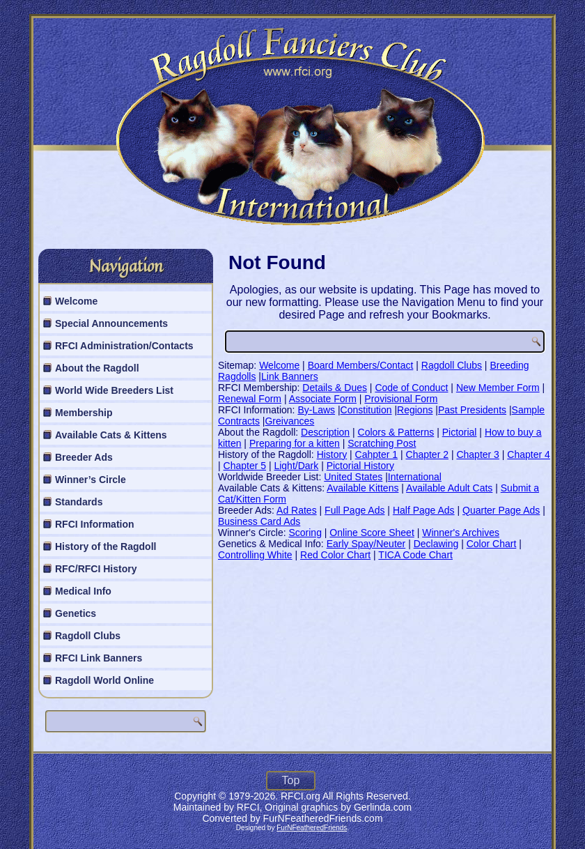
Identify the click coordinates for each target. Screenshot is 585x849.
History (332, 454)
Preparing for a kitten (294, 443)
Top (291, 780)
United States (353, 476)
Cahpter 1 (376, 454)
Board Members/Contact (361, 365)
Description (325, 432)
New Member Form (498, 387)
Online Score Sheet (371, 532)
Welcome (76, 301)
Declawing (436, 543)
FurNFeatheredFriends (311, 828)
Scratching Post (382, 443)
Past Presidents (472, 409)
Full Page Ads (354, 510)
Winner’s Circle (90, 479)
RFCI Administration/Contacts (124, 345)
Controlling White (255, 554)
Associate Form (323, 398)
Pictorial (459, 432)
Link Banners (289, 376)
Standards (78, 501)
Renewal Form (249, 398)
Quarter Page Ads (501, 510)
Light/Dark (296, 465)
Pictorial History (360, 465)
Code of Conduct (411, 387)
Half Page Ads (424, 510)
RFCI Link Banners (98, 658)
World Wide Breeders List (114, 390)
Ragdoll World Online (104, 680)
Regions (414, 409)
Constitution (366, 409)
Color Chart (492, 543)
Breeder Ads (84, 457)
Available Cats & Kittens (111, 435)
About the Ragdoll (97, 368)
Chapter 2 (427, 454)
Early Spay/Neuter (366, 543)
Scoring (304, 532)
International (415, 476)
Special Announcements (111, 323)
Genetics (75, 613)
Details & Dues (334, 387)
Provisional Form (400, 398)
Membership (83, 412)
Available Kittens (362, 488)
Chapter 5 (245, 465)
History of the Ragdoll (105, 546)
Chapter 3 (477, 454)
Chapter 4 (528, 454)
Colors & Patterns (396, 432)
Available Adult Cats (449, 488)
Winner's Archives (460, 532)
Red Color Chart (335, 554)
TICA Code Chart (415, 554)
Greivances (289, 421)
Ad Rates (296, 510)
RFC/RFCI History (95, 568)
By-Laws (316, 409)
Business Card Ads (259, 521)
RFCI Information (94, 524)
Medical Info (83, 591)
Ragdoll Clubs (87, 635)
